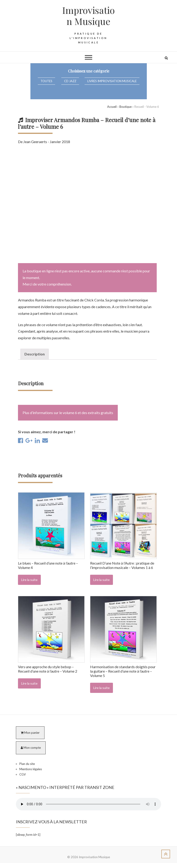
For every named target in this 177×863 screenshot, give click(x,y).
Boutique (125, 106)
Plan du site (27, 764)
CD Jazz (70, 81)
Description (34, 354)
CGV (22, 774)
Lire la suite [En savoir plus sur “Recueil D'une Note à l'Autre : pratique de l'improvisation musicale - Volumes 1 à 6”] (101, 580)
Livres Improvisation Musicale (112, 81)
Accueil (112, 106)
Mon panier (30, 732)
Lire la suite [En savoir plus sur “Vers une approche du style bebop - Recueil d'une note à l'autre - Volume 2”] (29, 683)
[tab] (35, 354)
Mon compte (31, 747)
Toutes (46, 81)
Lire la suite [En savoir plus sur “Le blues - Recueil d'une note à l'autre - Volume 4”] (29, 580)
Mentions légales (30, 769)
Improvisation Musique (88, 16)
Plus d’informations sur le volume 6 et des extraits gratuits (68, 412)
